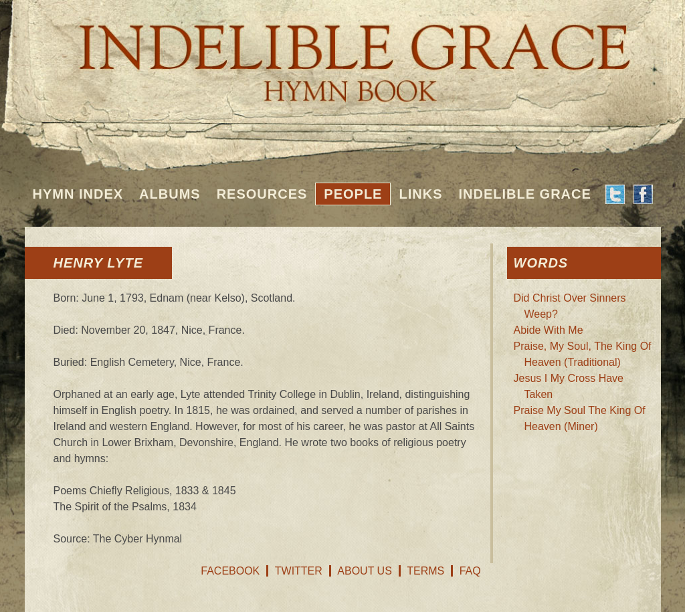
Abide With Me (548, 330)
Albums (170, 194)
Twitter (298, 571)
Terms (425, 571)
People (353, 194)
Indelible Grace (524, 194)
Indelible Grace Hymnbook (343, 53)
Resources (262, 194)
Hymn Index (78, 194)
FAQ (470, 571)
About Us (364, 571)
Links (420, 194)
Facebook (230, 571)
